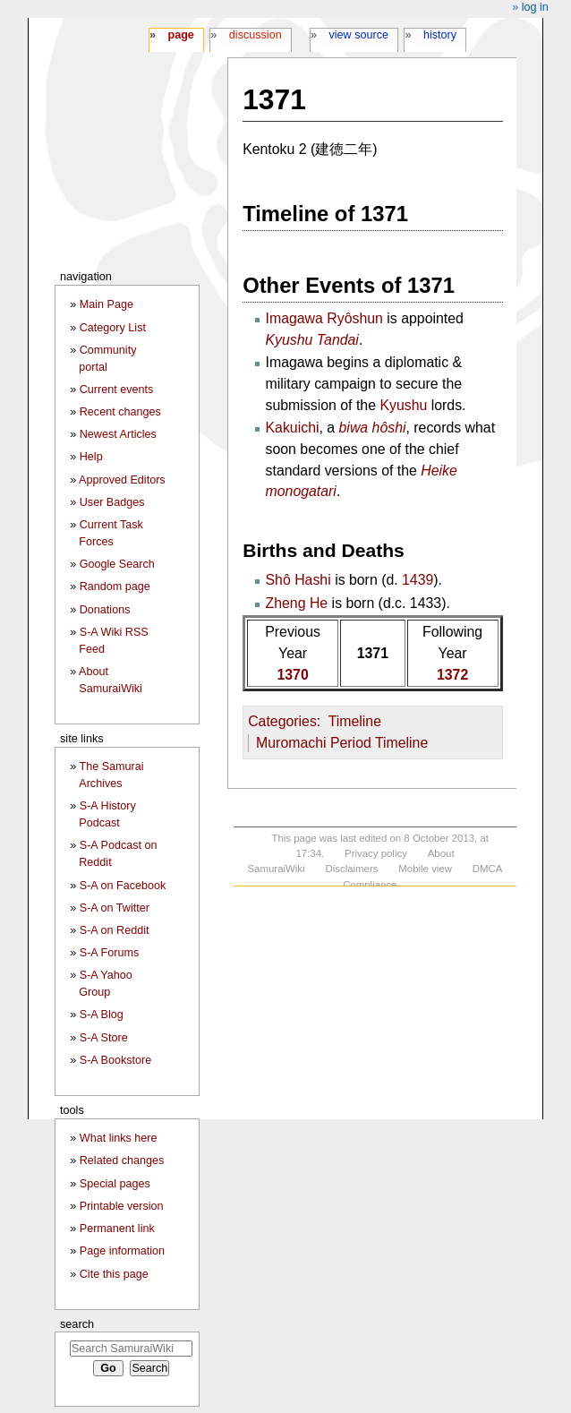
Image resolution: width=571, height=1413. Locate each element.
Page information (122, 1251)
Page (180, 35)
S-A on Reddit (114, 930)
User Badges (112, 502)
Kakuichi (293, 427)
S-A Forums (109, 952)
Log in (535, 7)
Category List (113, 327)
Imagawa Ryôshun (324, 318)
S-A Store (104, 1038)
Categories (282, 721)
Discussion (255, 35)
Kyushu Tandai (312, 339)
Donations (105, 610)
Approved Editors (122, 480)
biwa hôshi (372, 427)
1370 (292, 674)
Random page (115, 586)
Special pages (115, 1184)
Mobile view (425, 868)
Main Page (106, 304)
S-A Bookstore (116, 1060)
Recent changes (120, 412)
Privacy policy (376, 853)
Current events (117, 389)
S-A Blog (102, 1014)
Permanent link (117, 1228)
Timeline (354, 721)
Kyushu (403, 405)
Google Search (117, 564)
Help (91, 456)
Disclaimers (351, 868)
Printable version (122, 1206)
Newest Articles (118, 434)
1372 (452, 674)
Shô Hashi (298, 579)
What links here (119, 1138)
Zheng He (297, 603)
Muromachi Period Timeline (342, 742)
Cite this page (114, 1274)
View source (359, 35)
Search (77, 1324)
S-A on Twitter (114, 908)
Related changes (122, 1160)
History (439, 35)
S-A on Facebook (123, 885)
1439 (417, 579)
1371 (372, 653)
